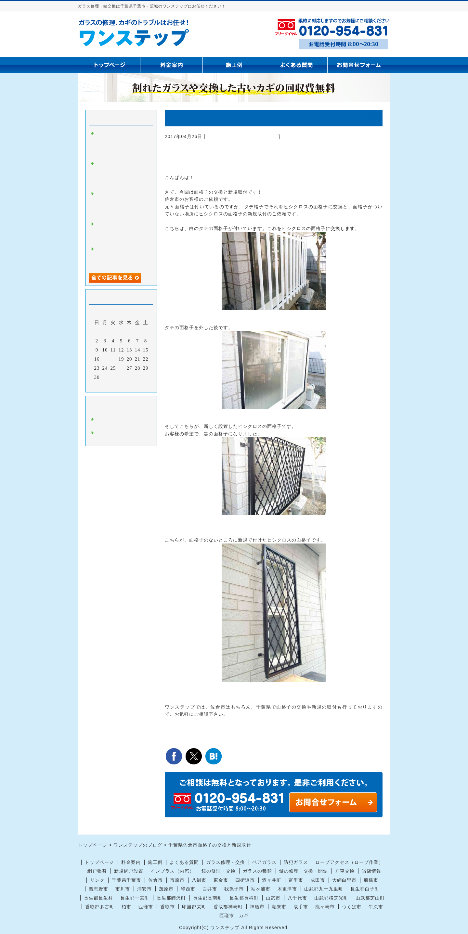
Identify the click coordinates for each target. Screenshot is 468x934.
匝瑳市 (145, 906)
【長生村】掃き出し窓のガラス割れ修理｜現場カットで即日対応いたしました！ (121, 231)
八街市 (199, 880)
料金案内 (131, 862)
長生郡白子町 (365, 888)
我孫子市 (234, 888)
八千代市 (297, 898)
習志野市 (98, 888)
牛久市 (376, 906)
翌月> (134, 385)
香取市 (167, 906)
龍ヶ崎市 (325, 906)
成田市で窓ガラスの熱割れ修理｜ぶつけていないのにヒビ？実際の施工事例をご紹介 (121, 256)
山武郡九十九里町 (323, 888)
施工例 (155, 862)
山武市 (273, 898)
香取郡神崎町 (228, 906)
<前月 (107, 385)
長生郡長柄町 (244, 898)
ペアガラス (264, 862)
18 (113, 359)
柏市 (126, 906)
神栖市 (257, 906)
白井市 (209, 888)
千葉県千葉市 (126, 880)
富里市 (296, 880)
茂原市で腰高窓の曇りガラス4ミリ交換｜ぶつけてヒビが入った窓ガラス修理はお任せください (122, 143)
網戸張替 (97, 871)
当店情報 (371, 871)
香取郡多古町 (99, 906)
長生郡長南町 (207, 898)
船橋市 (371, 880)
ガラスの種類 (257, 871)
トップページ (99, 862)
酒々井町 (271, 880)
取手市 (300, 906)
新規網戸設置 (128, 871)
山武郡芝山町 (370, 898)
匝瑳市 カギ (234, 915)
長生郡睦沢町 (171, 898)
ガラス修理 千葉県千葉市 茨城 (242, 136)
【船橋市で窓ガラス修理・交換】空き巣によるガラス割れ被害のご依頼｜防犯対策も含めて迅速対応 (121, 173)
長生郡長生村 (98, 898)
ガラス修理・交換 (225, 862)
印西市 (188, 888)
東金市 (221, 880)
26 (121, 368)
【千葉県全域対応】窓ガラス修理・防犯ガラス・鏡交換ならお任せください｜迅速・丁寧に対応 (121, 203)
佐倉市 (155, 880)
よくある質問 (184, 862)
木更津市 (287, 888)
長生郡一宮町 (135, 898)
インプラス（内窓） (172, 871)
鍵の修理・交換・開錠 (303, 871)
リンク (97, 880)
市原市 (177, 880)
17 (105, 359)
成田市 (317, 880)
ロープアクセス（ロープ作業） (349, 862)
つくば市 (351, 906)
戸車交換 (345, 871)
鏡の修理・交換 (219, 871)
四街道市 (245, 880)
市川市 (122, 888)
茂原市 (166, 888)
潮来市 (279, 906)
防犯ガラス (296, 862)
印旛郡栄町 (194, 906)
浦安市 (144, 888)
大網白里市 (344, 880)
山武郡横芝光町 (331, 898)
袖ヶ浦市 (260, 888)
